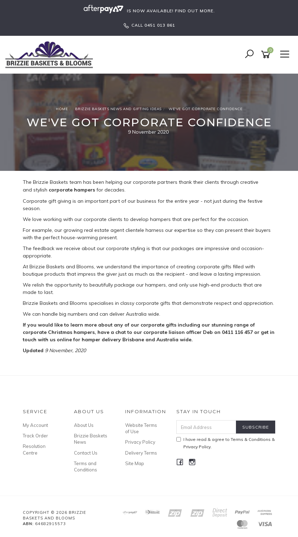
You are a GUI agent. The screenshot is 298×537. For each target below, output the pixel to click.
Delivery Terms (141, 453)
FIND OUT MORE (194, 10)
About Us (84, 425)
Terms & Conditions (251, 439)
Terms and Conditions (85, 466)
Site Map (134, 463)
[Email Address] (206, 427)
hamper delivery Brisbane (113, 339)
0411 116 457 (238, 332)
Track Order (35, 435)
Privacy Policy (140, 442)
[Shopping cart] (267, 54)
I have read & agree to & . (225, 443)
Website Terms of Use (141, 428)
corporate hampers (72, 190)
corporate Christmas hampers (59, 332)
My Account (35, 425)
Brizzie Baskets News (90, 439)
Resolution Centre (34, 449)
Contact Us (85, 453)
